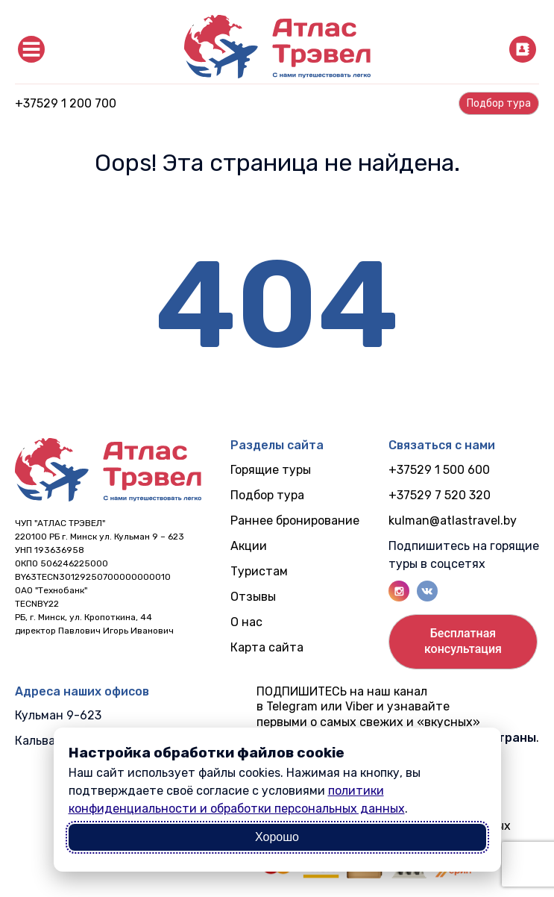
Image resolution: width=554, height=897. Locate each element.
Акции (248, 546)
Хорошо (277, 837)
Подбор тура (267, 495)
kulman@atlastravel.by (452, 520)
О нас (246, 622)
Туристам (259, 571)
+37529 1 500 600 (439, 470)
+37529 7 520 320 (439, 495)
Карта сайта (266, 647)
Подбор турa (499, 103)
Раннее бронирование (294, 520)
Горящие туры (270, 470)
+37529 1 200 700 (65, 103)
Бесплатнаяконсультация (463, 641)
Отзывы (253, 597)
